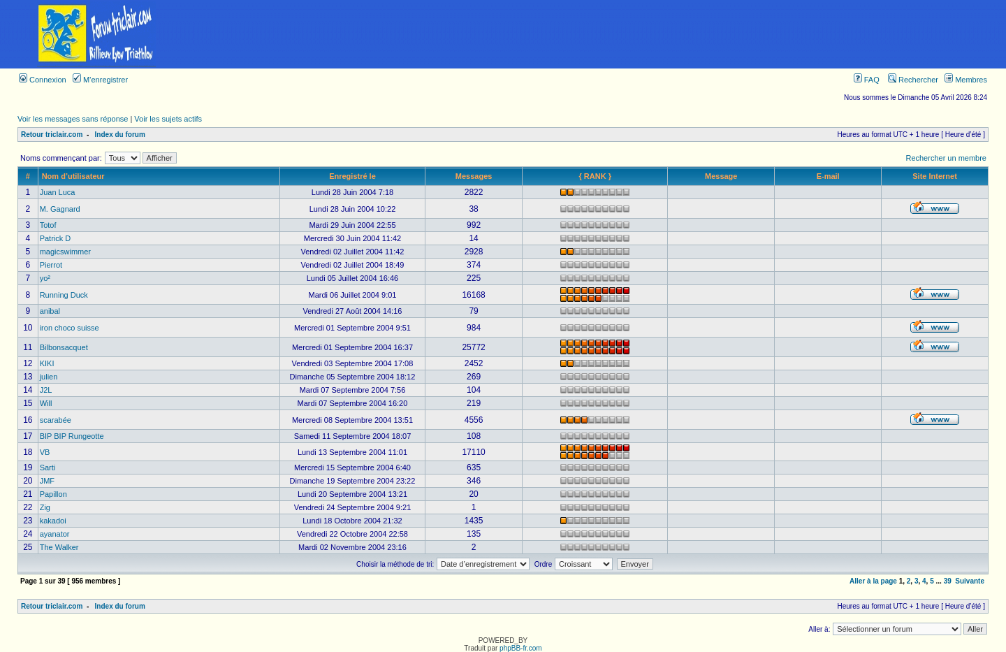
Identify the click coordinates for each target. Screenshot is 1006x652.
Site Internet (934, 176)
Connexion (42, 79)
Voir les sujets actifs (168, 119)
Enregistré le (352, 176)
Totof (48, 225)
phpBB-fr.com (521, 648)
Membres (966, 79)
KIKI (47, 363)
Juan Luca (57, 192)
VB (45, 452)
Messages (474, 176)
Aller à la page (873, 581)
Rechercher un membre (945, 158)
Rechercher (913, 79)
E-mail (828, 176)
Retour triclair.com (51, 134)
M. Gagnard (60, 209)
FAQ (867, 79)
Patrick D (55, 238)
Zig (45, 507)
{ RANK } (594, 176)
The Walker (59, 547)
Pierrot (51, 265)
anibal (50, 311)
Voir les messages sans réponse (72, 119)
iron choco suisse (69, 328)
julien (49, 376)
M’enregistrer (100, 79)
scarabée (55, 420)
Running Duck (64, 295)
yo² (45, 278)
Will (46, 403)
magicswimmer (65, 251)
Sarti (48, 467)
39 (948, 581)
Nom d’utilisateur (73, 176)
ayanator (55, 534)
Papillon (53, 494)
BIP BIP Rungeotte (72, 436)
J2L (46, 390)
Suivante (969, 581)
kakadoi (53, 520)
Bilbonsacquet (64, 347)
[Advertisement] (599, 34)
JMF (47, 481)
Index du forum (120, 134)
